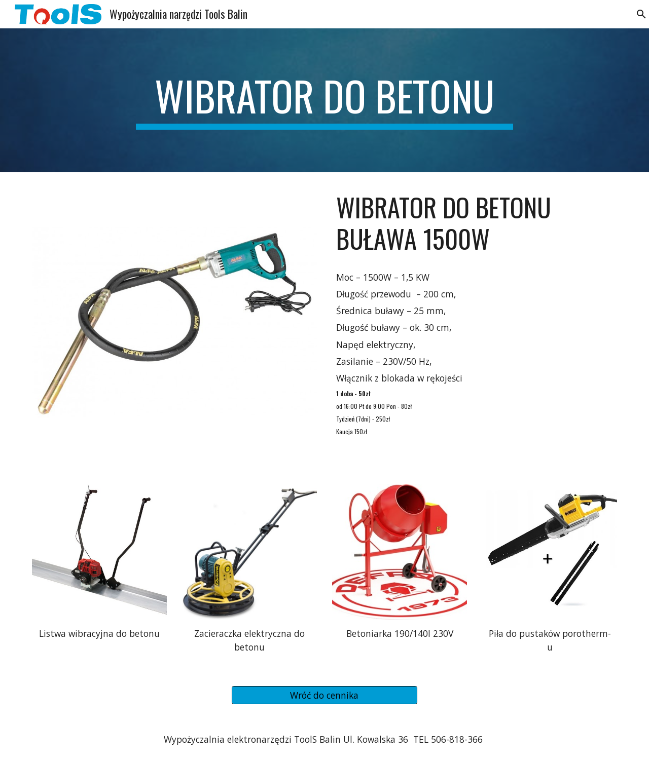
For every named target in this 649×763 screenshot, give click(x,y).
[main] (324, 100)
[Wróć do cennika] (324, 695)
